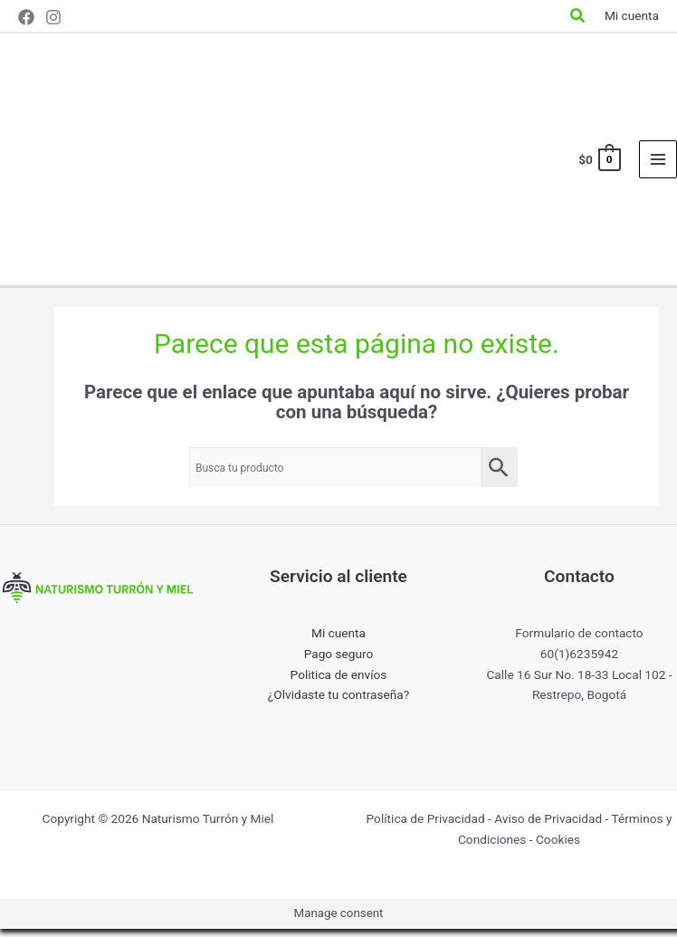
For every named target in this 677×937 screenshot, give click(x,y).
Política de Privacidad (426, 826)
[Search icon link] (578, 17)
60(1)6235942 (579, 662)
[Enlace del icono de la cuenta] (632, 15)
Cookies (558, 847)
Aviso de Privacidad (548, 826)
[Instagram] (53, 17)
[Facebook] (26, 17)
